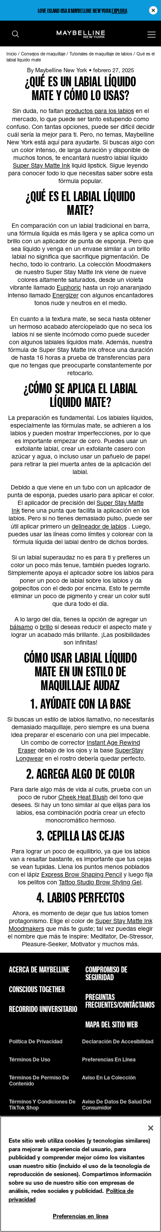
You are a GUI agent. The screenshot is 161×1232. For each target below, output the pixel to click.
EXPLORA (119, 10)
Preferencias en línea (109, 1060)
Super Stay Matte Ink (41, 165)
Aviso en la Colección (109, 1078)
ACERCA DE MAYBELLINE (39, 969)
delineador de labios (99, 526)
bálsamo (21, 626)
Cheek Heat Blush (83, 797)
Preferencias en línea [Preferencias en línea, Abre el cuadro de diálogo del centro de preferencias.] (81, 1216)
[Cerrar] (150, 1128)
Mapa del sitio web (111, 1024)
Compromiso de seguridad (106, 973)
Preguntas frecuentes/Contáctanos (120, 1001)
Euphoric (69, 287)
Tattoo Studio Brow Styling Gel (100, 882)
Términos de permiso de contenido (39, 1081)
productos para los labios (99, 110)
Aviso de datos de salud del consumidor (116, 1105)
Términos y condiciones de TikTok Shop (42, 1105)
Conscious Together (37, 989)
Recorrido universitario (43, 1009)
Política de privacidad (35, 1042)
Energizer (65, 295)
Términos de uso (29, 1060)
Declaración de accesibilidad (117, 1042)
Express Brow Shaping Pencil (81, 874)
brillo (46, 626)
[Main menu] (151, 35)
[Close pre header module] (153, 10)
